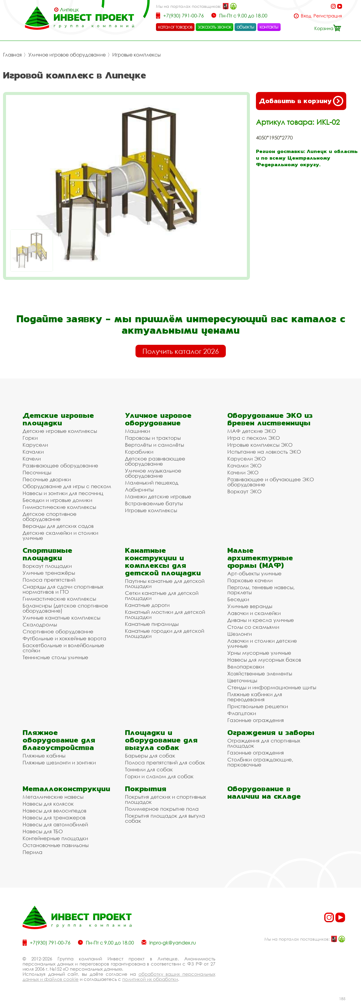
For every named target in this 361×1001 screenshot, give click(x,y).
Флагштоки (241, 713)
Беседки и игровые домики (57, 500)
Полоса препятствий (49, 579)
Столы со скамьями (253, 626)
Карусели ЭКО (246, 458)
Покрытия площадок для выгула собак (165, 818)
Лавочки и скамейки (254, 613)
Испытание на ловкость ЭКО (264, 451)
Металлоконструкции (66, 788)
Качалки (33, 451)
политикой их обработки (150, 979)
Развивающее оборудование (60, 465)
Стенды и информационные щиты (271, 687)
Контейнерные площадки (55, 838)
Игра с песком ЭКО (253, 437)
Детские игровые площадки (58, 419)
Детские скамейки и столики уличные (60, 535)
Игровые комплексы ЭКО (260, 444)
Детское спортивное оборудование (49, 516)
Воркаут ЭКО (244, 491)
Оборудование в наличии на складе (264, 792)
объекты (245, 27)
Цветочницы (242, 680)
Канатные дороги (147, 605)
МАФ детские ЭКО (251, 430)
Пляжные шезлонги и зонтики (59, 762)
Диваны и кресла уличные (260, 620)
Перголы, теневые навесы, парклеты (261, 590)
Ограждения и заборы (270, 732)
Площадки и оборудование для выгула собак (161, 740)
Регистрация (327, 15)
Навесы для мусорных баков (264, 659)
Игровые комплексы (136, 55)
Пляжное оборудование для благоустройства (59, 740)
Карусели (35, 444)
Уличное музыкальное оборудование (153, 473)
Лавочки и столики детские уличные (262, 643)
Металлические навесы (53, 796)
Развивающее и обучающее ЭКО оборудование (270, 482)
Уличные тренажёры (49, 572)
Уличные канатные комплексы (61, 617)
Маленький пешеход (151, 482)
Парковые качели (249, 580)
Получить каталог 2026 (180, 351)
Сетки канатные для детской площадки (161, 595)
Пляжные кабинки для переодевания (254, 697)
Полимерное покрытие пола (162, 808)
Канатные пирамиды (152, 623)
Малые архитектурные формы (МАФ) (260, 557)
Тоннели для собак (149, 769)
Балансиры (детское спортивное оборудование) (65, 608)
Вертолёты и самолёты (154, 444)
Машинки (137, 430)
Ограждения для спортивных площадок (263, 743)
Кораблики (139, 451)
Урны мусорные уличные (259, 652)
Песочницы (37, 472)
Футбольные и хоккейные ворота (64, 638)
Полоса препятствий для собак (165, 762)
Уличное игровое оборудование (67, 55)
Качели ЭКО (243, 472)
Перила (32, 852)
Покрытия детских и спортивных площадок (165, 799)
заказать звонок (215, 27)
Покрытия (145, 788)
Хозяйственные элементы (259, 673)
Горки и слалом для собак (159, 776)
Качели (32, 458)
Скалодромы (40, 624)
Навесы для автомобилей (55, 824)
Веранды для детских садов (58, 525)
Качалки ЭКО (244, 465)
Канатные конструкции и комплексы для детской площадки (163, 561)
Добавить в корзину (301, 101)
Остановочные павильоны (56, 845)
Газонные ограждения (255, 720)
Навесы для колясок (48, 803)
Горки (30, 437)
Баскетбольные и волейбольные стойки (63, 648)
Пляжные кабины (44, 755)
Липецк (69, 10)
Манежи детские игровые (158, 496)
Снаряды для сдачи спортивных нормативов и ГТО (63, 589)
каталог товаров (175, 27)
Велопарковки (245, 666)
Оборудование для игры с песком (67, 486)
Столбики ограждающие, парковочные (260, 762)
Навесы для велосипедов (54, 810)
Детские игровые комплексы (60, 430)
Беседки (238, 599)
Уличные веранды (249, 606)
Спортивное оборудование (58, 631)
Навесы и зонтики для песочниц (63, 493)
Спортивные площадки (47, 554)
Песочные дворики (47, 479)
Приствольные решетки (257, 706)
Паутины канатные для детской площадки (164, 583)
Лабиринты (139, 489)
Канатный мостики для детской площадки (165, 614)
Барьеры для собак (150, 755)
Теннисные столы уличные (55, 657)
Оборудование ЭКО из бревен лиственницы (270, 419)
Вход (306, 15)
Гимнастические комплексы (59, 507)
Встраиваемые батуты (154, 503)
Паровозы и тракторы (153, 437)
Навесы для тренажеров (54, 817)
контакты (269, 27)
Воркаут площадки (47, 565)
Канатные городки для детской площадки (164, 633)
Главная (12, 55)
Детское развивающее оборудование (155, 461)
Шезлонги (239, 633)
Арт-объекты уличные (254, 573)
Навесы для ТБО (43, 831)
